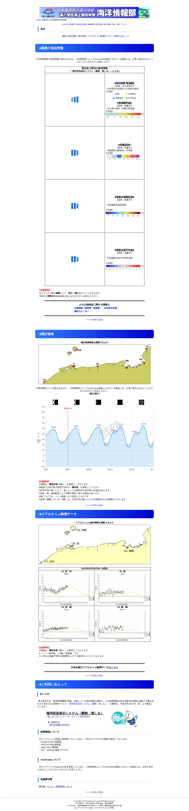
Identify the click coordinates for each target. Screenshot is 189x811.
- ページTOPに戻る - (94, 320)
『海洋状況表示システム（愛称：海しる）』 (88, 704)
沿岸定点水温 (110, 308)
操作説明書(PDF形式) (60, 725)
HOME (38, 20)
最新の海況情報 (69, 36)
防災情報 (99, 24)
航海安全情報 (81, 24)
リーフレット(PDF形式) (78, 716)
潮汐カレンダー (81, 311)
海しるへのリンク (56, 716)
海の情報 (107, 24)
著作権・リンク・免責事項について (55, 786)
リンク (124, 24)
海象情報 (45, 20)
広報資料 (71, 24)
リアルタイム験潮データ (99, 36)
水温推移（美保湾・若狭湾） (88, 308)
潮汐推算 (82, 36)
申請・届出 (116, 24)
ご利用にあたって (120, 36)
